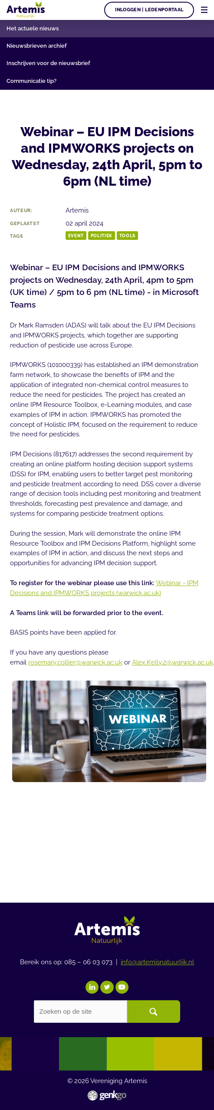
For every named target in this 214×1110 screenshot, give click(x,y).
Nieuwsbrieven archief (37, 45)
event (76, 235)
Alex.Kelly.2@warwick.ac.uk (172, 662)
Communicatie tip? (31, 80)
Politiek (101, 235)
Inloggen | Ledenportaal (149, 10)
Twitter (106, 987)
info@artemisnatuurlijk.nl (157, 962)
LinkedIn (92, 987)
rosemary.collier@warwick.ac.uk (75, 662)
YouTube (121, 987)
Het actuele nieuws (33, 28)
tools (127, 235)
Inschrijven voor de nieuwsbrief (48, 62)
